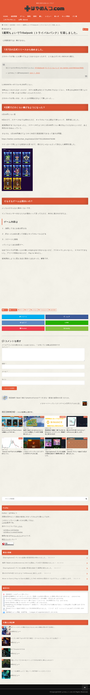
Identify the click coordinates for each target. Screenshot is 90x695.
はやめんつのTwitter (11, 530)
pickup (34, 310)
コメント (5, 347)
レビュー (48, 16)
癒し (40, 16)
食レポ (56, 16)
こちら (19, 526)
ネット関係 (66, 16)
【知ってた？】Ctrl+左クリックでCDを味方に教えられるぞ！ (32, 660)
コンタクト (17, 536)
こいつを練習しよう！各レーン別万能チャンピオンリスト (30, 671)
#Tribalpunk (39, 68)
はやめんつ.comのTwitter (13, 532)
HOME (5, 16)
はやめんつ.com (67, 692)
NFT (27, 310)
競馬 (29, 16)
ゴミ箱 (74, 16)
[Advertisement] (45, 283)
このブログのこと (9, 19)
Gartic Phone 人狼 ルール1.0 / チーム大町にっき (22, 602)
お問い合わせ (23, 19)
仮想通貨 (14, 16)
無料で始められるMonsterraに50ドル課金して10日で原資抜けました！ (33, 563)
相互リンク (6, 539)
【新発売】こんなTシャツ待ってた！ (17, 594)
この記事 (5, 522)
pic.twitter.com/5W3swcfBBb (72, 68)
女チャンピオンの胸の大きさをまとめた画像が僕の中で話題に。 (33, 627)
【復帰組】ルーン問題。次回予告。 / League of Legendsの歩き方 (27, 612)
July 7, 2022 (35, 73)
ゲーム (22, 16)
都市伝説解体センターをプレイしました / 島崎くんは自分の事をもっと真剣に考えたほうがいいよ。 (38, 596)
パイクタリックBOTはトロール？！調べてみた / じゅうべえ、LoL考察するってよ (32, 600)
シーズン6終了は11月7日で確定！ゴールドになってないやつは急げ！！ (35, 638)
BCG (5, 310)
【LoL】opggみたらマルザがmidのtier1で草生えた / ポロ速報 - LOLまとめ (30, 598)
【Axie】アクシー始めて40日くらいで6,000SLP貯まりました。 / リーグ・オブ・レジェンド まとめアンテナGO (42, 608)
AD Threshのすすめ (17, 649)
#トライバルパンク (52, 68)
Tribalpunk (43, 310)
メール (5, 371)
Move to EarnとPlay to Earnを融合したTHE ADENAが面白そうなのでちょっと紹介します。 (41, 579)
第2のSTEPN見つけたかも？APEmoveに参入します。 (26, 573)
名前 (4, 363)
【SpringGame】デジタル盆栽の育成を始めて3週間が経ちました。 (31, 568)
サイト (4, 379)
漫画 (34, 16)
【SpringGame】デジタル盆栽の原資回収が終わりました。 (28, 558)
